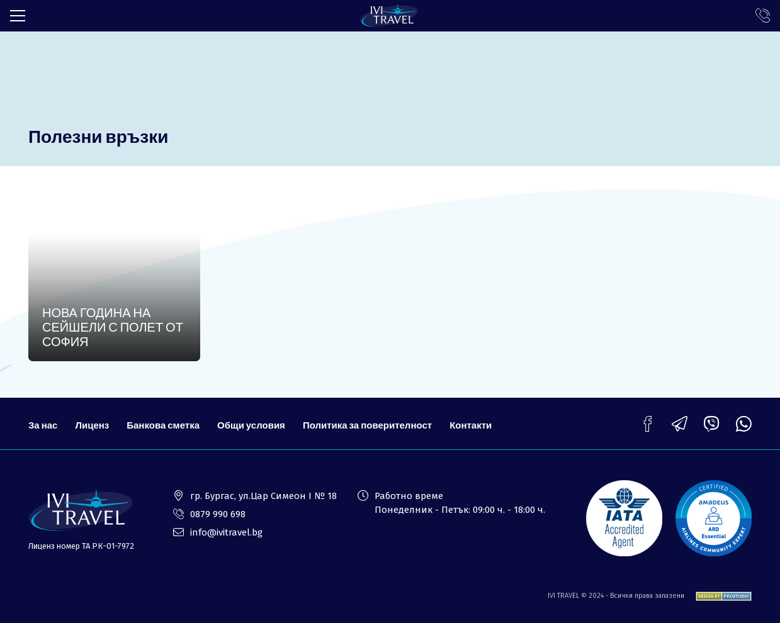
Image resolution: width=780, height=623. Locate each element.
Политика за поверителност (367, 424)
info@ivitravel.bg (226, 532)
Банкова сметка (163, 424)
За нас (42, 424)
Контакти (470, 424)
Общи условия (251, 424)
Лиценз (92, 424)
